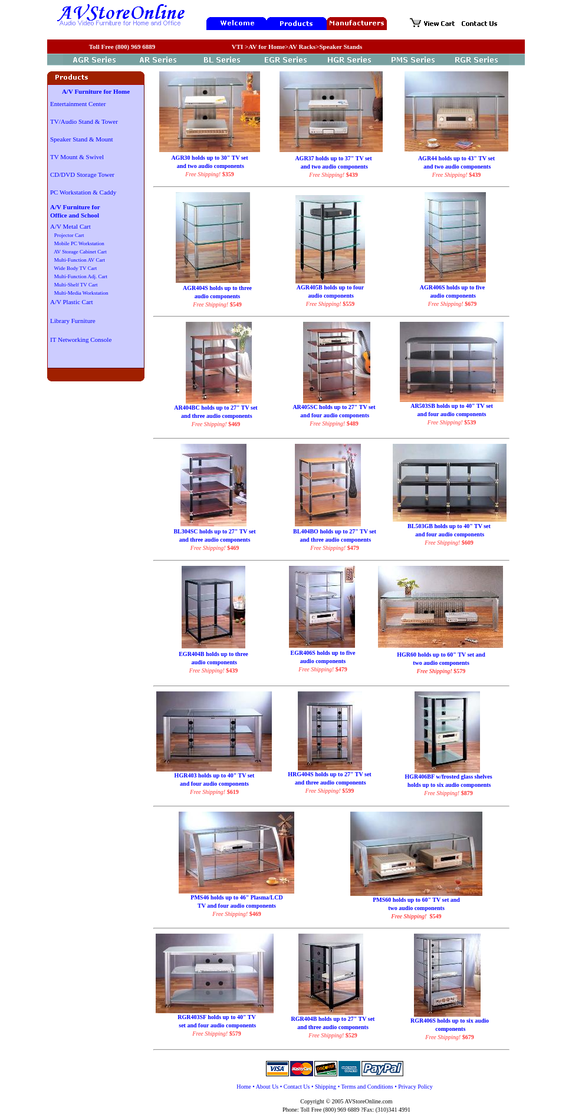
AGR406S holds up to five (452, 287)
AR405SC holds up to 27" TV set (333, 407)
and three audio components (215, 416)
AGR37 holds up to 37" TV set (333, 158)
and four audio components (334, 415)
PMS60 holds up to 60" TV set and (416, 900)
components (450, 1029)
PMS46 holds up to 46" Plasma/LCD (236, 897)
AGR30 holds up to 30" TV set (209, 157)
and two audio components (209, 166)
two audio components (441, 663)
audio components (218, 296)
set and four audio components (216, 1025)
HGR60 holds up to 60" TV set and (441, 654)
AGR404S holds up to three (217, 288)
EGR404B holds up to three (213, 654)
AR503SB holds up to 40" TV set (451, 406)
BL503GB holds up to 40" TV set (449, 526)
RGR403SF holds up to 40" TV (216, 1017)
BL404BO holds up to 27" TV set (334, 531)
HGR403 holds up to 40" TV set (215, 775)
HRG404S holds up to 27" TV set (329, 774)
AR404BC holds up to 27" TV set (215, 407)
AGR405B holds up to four (330, 287)
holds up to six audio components (448, 785)
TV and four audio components (237, 905)
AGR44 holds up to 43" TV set (456, 158)
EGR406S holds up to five (322, 653)
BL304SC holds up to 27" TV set (214, 531)
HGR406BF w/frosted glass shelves (448, 776)
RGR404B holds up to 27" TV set (333, 1019)
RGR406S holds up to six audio (449, 1020)
